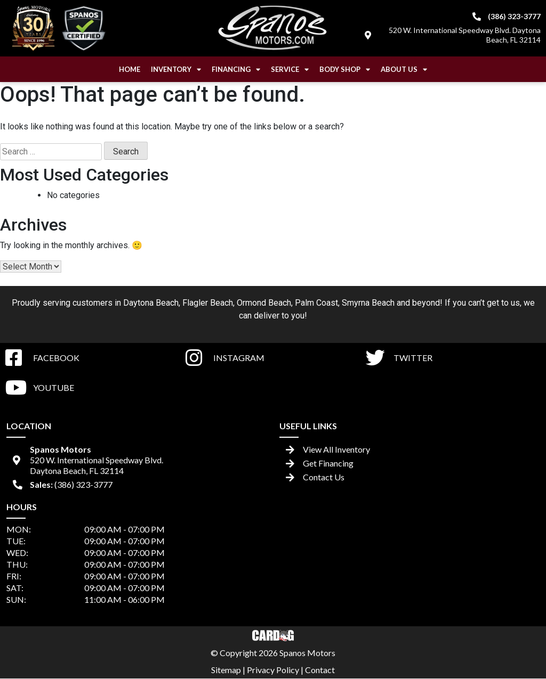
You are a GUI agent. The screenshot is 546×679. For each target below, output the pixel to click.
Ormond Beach (264, 303)
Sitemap (226, 670)
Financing (236, 69)
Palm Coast (316, 303)
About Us (404, 69)
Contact (320, 670)
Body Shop (344, 69)
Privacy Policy (273, 670)
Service (290, 69)
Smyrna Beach (368, 303)
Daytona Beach (151, 303)
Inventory (176, 69)
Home (129, 69)
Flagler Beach (207, 303)
